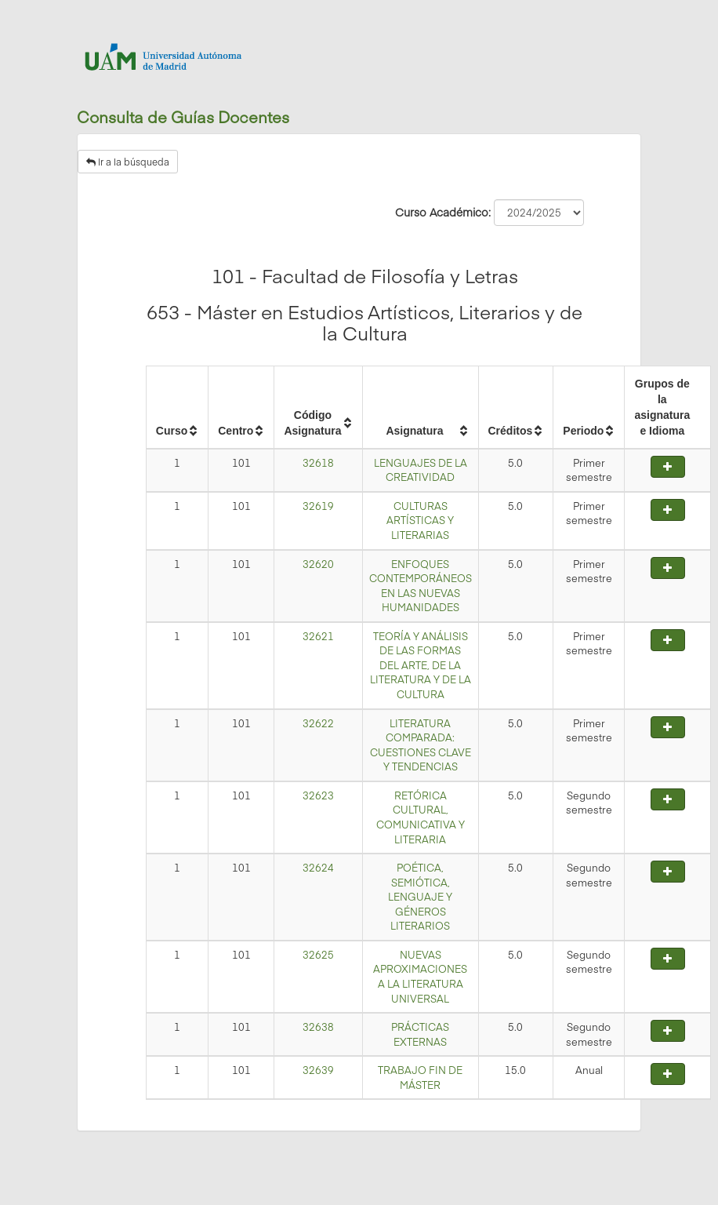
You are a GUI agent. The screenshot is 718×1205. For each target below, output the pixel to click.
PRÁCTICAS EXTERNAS (420, 1034)
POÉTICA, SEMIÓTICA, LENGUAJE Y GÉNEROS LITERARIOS (420, 897)
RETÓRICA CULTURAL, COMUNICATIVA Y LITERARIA (420, 817)
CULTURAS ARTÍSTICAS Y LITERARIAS (420, 520)
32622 (318, 723)
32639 (318, 1070)
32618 (318, 463)
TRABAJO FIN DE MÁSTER (420, 1077)
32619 (318, 506)
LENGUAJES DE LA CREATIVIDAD (420, 470)
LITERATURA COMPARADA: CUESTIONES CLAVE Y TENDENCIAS (420, 745)
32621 (318, 636)
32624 (318, 868)
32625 (318, 955)
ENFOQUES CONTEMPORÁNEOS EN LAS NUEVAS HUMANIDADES (420, 586)
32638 (318, 1027)
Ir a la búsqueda (127, 161)
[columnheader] (177, 407)
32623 (318, 795)
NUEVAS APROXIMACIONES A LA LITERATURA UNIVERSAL (420, 977)
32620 (318, 564)
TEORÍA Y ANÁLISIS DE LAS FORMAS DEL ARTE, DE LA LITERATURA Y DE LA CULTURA (420, 665)
